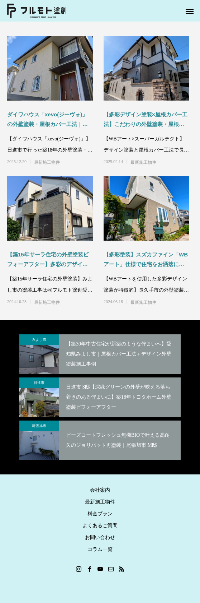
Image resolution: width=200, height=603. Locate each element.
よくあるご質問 (100, 525)
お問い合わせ (100, 537)
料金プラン (100, 513)
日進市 (39, 383)
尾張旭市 (39, 426)
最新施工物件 (47, 162)
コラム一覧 (100, 549)
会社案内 (100, 490)
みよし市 (39, 340)
